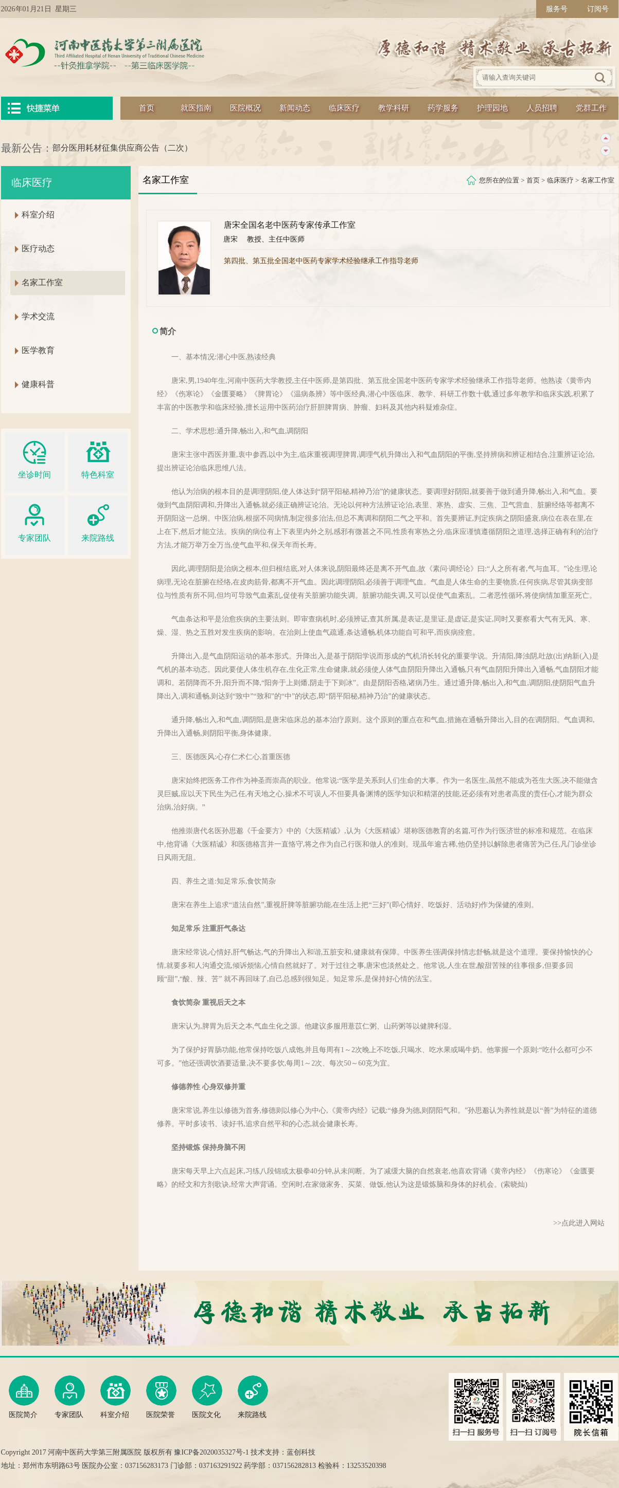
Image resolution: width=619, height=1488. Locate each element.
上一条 (605, 138)
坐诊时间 (34, 458)
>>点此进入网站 (579, 1223)
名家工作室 (597, 180)
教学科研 (393, 108)
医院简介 (24, 1397)
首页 (146, 108)
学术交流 (38, 316)
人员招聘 (541, 108)
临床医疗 (344, 108)
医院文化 (207, 1397)
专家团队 (34, 521)
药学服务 (443, 108)
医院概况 (245, 108)
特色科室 (97, 458)
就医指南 (196, 108)
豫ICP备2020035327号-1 (211, 1452)
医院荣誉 (161, 1397)
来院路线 (97, 521)
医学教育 (38, 350)
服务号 (557, 9)
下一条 (605, 150)
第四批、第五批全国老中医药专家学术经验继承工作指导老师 (321, 261)
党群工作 (591, 108)
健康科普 (38, 384)
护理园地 (492, 108)
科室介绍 (38, 214)
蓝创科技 (301, 1452)
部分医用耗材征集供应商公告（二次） (122, 147)
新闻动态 (294, 108)
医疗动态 (38, 248)
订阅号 (598, 9)
